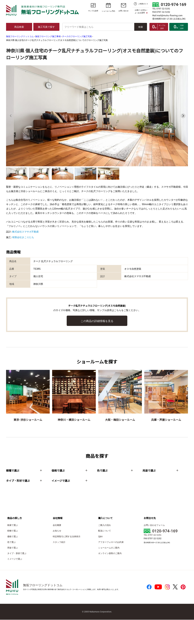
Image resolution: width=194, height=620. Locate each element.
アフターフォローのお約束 (111, 542)
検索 (140, 26)
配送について (104, 531)
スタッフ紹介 (59, 542)
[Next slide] (183, 115)
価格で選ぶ (12, 536)
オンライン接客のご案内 (110, 553)
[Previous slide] (10, 115)
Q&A (100, 536)
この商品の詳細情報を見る (97, 321)
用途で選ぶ (12, 547)
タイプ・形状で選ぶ (16, 553)
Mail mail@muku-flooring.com (167, 15)
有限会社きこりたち (23, 237)
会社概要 (57, 525)
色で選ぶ (11, 542)
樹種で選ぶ (12, 531)
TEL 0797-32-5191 (161, 8)
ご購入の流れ (104, 525)
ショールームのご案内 (108, 547)
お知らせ (57, 531)
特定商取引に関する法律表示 (66, 536)
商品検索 (19, 26)
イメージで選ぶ (14, 559)
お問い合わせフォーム (154, 525)
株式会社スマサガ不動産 (25, 231)
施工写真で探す (46, 26)
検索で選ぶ (12, 525)
